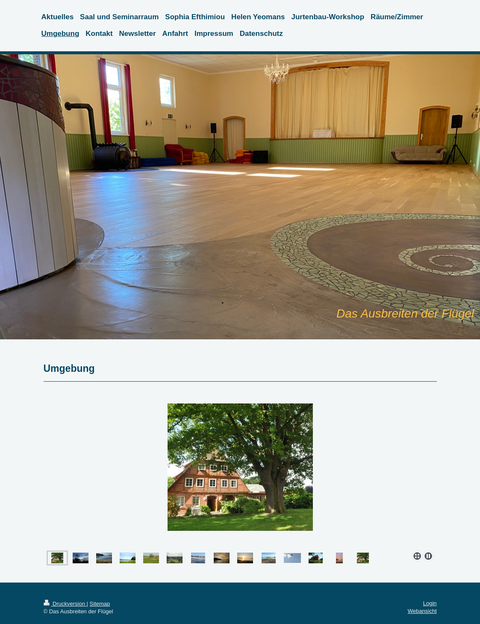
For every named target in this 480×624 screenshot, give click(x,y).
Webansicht (422, 611)
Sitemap (100, 603)
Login (430, 603)
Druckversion (65, 603)
